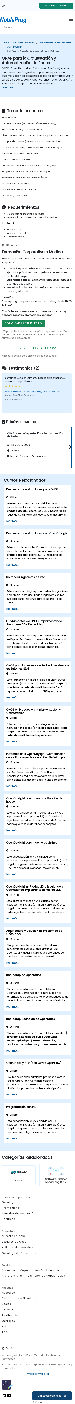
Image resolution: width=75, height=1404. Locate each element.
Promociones (11, 1208)
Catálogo (8, 1202)
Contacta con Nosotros (56, 5)
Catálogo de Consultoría (20, 1253)
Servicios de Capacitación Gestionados (30, 1270)
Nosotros (8, 1292)
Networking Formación (23, 42)
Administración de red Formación (54, 42)
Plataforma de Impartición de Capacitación (34, 1276)
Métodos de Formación (18, 1213)
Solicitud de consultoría (19, 1247)
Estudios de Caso (14, 1241)
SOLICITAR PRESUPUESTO (23, 323)
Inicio (6, 42)
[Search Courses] (34, 27)
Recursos (8, 1219)
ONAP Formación (14, 47)
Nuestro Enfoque (14, 1236)
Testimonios (11, 1315)
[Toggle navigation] (71, 20)
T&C (5, 1332)
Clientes (8, 1309)
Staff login (37, 1402)
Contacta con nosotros (52, 1396)
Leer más (7, 87)
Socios (6, 1304)
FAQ (5, 1326)
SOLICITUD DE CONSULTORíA (38, 348)
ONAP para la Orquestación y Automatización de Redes (33, 51)
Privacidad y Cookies (37, 1373)
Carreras (8, 1321)
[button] (69, 447)
